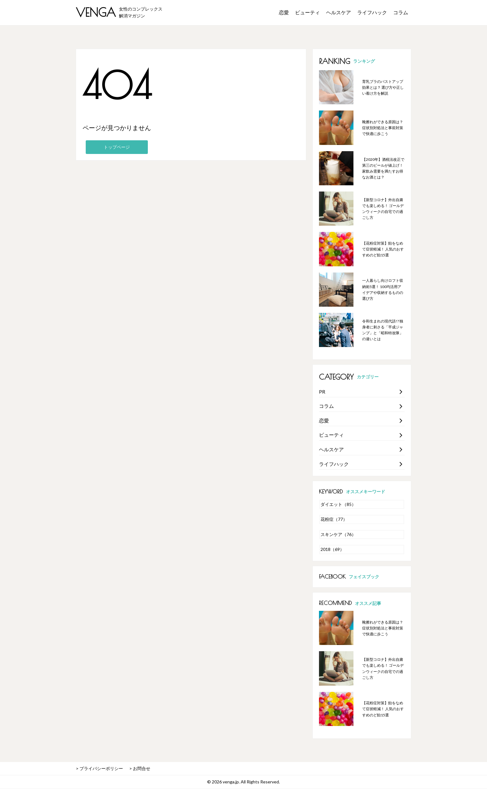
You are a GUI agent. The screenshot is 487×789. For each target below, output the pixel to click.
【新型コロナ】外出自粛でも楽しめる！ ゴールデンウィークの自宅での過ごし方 (383, 208)
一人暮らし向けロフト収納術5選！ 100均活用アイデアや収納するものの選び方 (382, 289)
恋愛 (284, 12)
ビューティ (307, 12)
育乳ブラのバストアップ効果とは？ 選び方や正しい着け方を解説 (383, 87)
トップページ (117, 147)
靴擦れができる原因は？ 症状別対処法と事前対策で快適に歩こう (382, 127)
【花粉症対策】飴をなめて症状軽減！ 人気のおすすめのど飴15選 (383, 249)
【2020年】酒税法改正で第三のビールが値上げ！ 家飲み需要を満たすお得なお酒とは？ (383, 168)
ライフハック (372, 12)
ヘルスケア (338, 12)
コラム (400, 12)
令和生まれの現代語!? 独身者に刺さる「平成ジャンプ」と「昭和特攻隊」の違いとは (382, 330)
